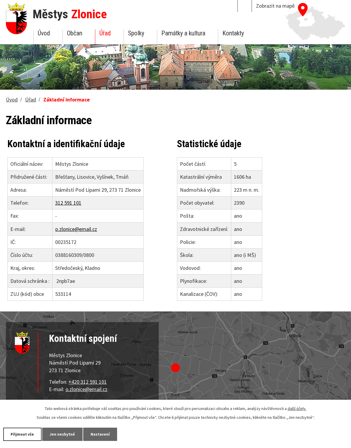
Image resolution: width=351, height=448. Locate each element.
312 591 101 (68, 202)
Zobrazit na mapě (275, 5)
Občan (74, 33)
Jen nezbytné (68, 433)
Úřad (105, 33)
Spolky (136, 33)
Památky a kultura (183, 33)
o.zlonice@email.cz (76, 229)
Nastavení (109, 433)
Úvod (44, 33)
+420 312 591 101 (87, 381)
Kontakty (233, 33)
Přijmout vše (24, 433)
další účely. (297, 408)
